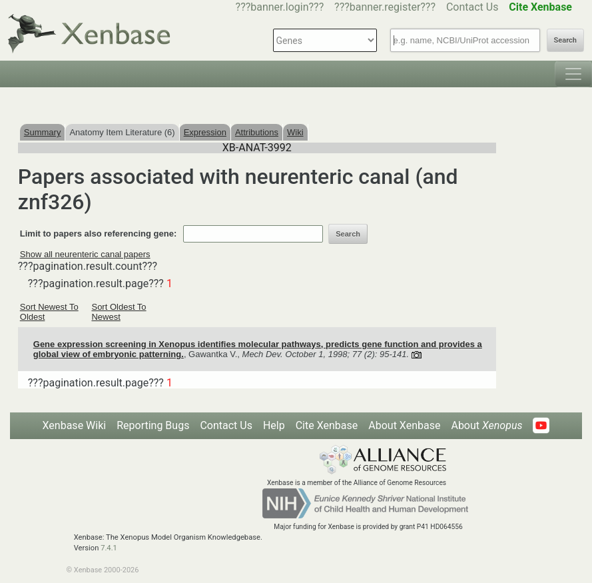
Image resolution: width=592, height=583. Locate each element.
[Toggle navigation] (573, 74)
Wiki (295, 132)
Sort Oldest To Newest (118, 312)
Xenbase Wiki (75, 425)
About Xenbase (404, 425)
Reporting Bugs (153, 425)
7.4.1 (109, 548)
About (486, 425)
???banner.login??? (280, 7)
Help (274, 425)
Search (565, 40)
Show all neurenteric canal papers (85, 254)
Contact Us (472, 7)
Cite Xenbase (327, 425)
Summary (42, 132)
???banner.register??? (385, 7)
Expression (205, 132)
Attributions (256, 132)
